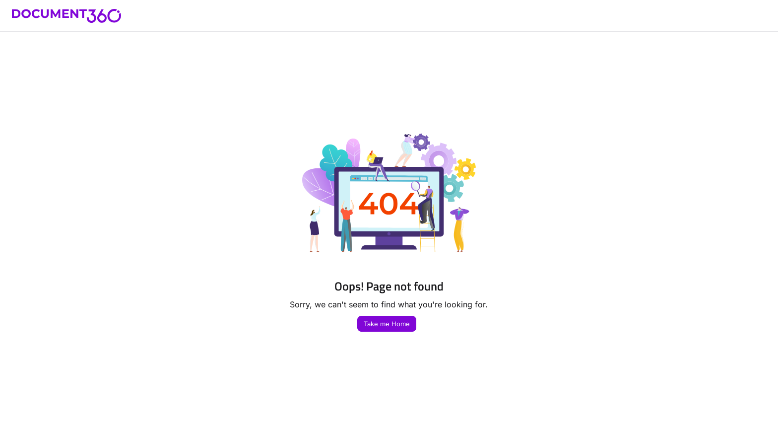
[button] (66, 16)
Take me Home (387, 324)
